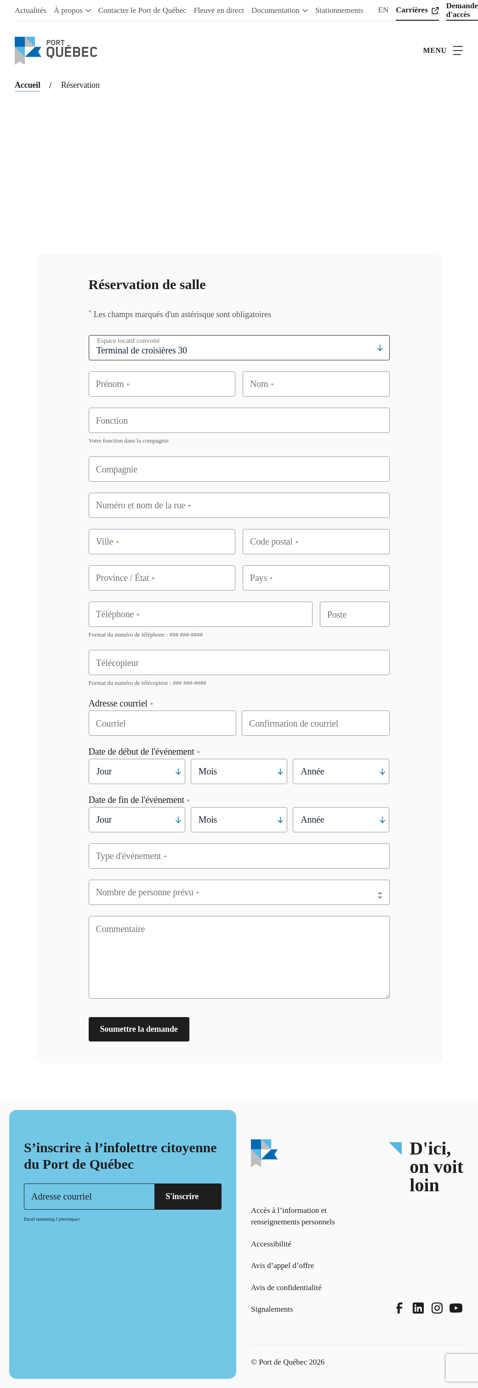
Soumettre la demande (139, 1029)
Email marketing (39, 1219)
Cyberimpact (68, 1219)
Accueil (27, 85)
